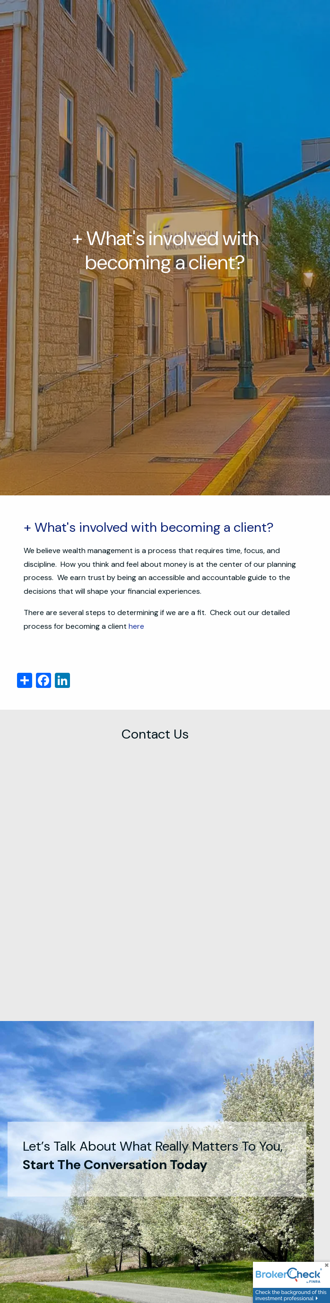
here (136, 626)
